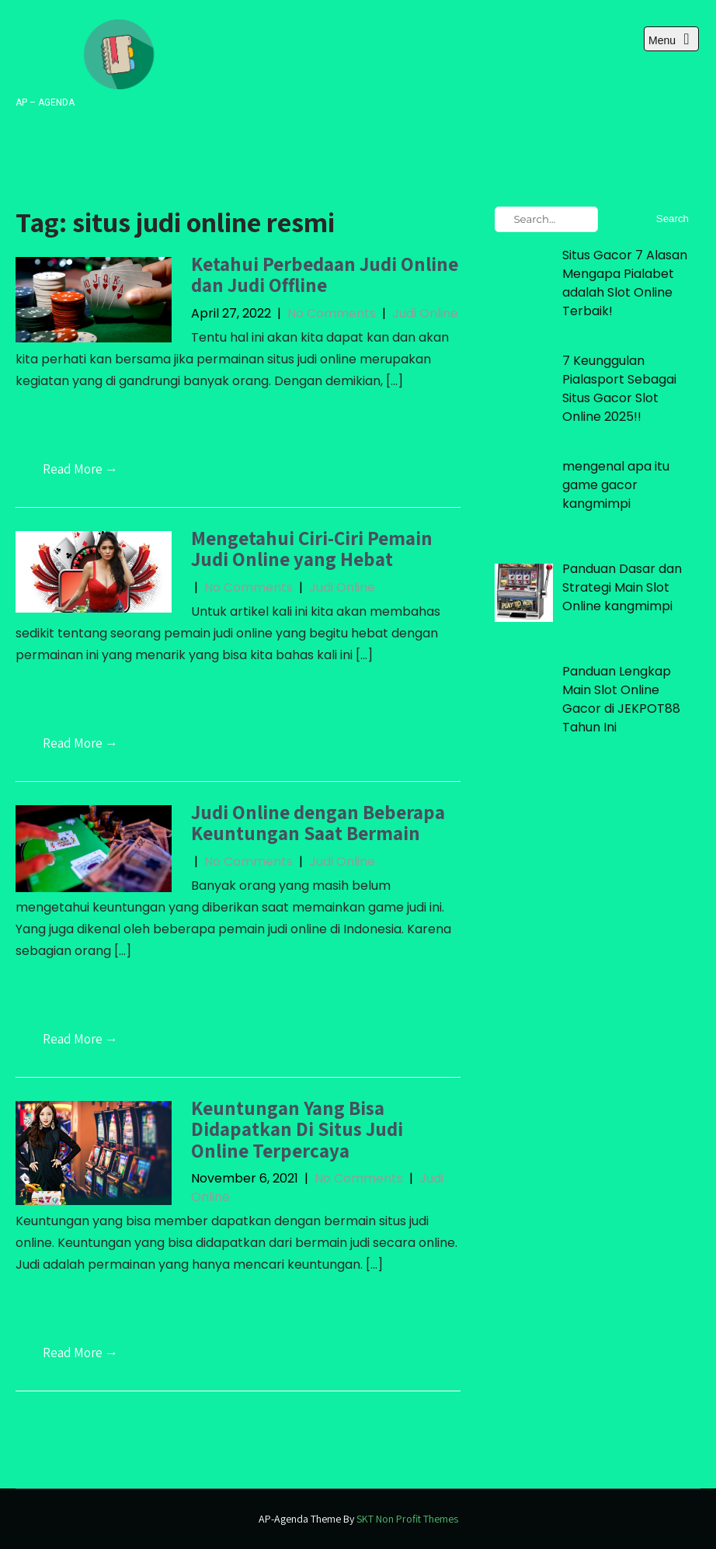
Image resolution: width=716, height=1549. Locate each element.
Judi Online (425, 313)
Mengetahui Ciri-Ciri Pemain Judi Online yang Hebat (312, 548)
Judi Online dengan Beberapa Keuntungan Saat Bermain (318, 822)
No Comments (331, 313)
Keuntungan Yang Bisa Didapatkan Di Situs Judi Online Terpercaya (297, 1129)
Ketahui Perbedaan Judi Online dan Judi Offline (324, 274)
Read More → (80, 469)
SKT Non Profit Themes (407, 1519)
